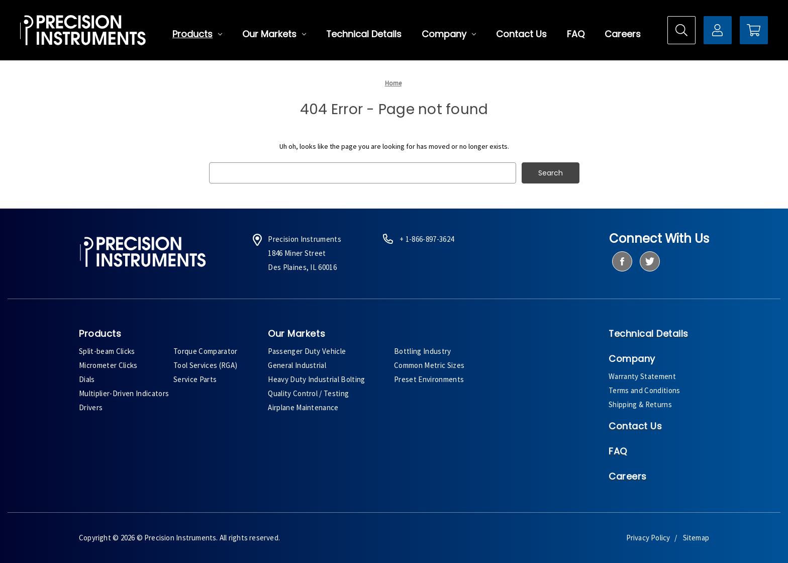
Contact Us (521, 34)
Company (449, 34)
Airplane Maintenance (303, 407)
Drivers (91, 407)
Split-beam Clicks (107, 351)
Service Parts (195, 379)
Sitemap (696, 537)
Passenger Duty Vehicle (307, 351)
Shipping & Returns (640, 404)
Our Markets (274, 34)
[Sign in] (718, 30)
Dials (87, 379)
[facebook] (622, 261)
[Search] (681, 30)
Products (197, 34)
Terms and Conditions (644, 390)
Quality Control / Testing (308, 393)
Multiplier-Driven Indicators (124, 393)
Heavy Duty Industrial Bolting (316, 379)
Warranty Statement (642, 376)
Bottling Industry (422, 351)
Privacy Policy (648, 537)
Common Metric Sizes (429, 365)
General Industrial (297, 365)
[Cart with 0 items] (754, 30)
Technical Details (364, 34)
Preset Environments (429, 379)
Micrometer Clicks (108, 365)
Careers (623, 34)
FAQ (575, 34)
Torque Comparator (205, 351)
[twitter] (649, 261)
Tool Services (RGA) (205, 365)
